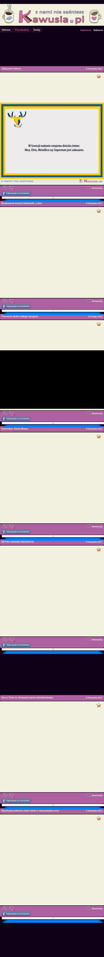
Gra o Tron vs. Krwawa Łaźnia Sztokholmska (27, 697)
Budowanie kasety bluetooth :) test (22, 203)
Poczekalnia (22, 30)
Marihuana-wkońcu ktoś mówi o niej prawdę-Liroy (30, 810)
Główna (6, 30)
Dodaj (37, 30)
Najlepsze (98, 30)
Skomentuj (94, 188)
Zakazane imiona (11, 68)
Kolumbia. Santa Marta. (15, 428)
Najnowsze (86, 30)
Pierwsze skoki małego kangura (20, 316)
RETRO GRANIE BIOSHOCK (18, 541)
